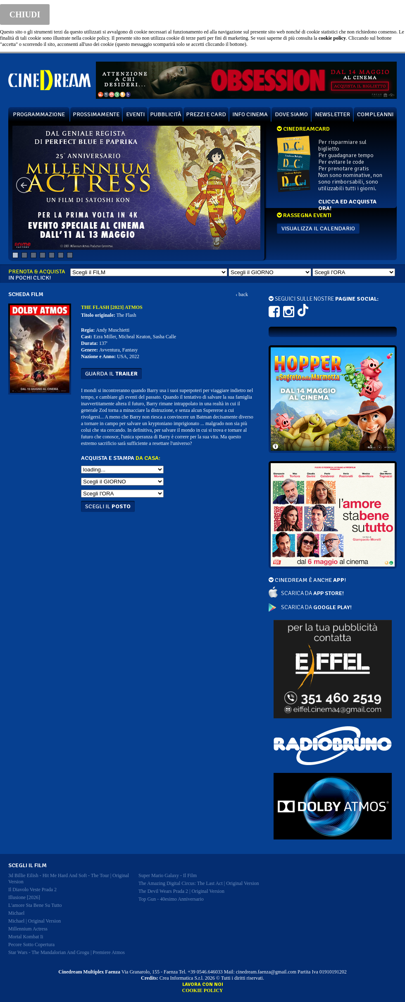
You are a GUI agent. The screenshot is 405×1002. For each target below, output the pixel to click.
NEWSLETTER (332, 114)
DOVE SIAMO (291, 114)
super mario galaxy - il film (167, 875)
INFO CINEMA (250, 114)
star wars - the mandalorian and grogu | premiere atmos (66, 952)
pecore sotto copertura (31, 944)
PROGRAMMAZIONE (39, 114)
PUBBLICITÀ (165, 114)
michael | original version (34, 921)
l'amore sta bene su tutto (35, 905)
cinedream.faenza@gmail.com (266, 972)
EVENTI (135, 114)
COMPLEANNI (375, 114)
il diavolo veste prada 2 (32, 889)
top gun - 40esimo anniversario (171, 899)
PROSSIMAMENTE (96, 114)
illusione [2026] (24, 897)
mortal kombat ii (25, 937)
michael (16, 913)
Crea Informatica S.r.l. (182, 978)
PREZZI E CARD (206, 114)
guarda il (111, 373)
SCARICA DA (312, 593)
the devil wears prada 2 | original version (181, 891)
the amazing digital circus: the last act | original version (198, 883)
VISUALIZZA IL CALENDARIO (318, 228)
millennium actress (28, 929)
